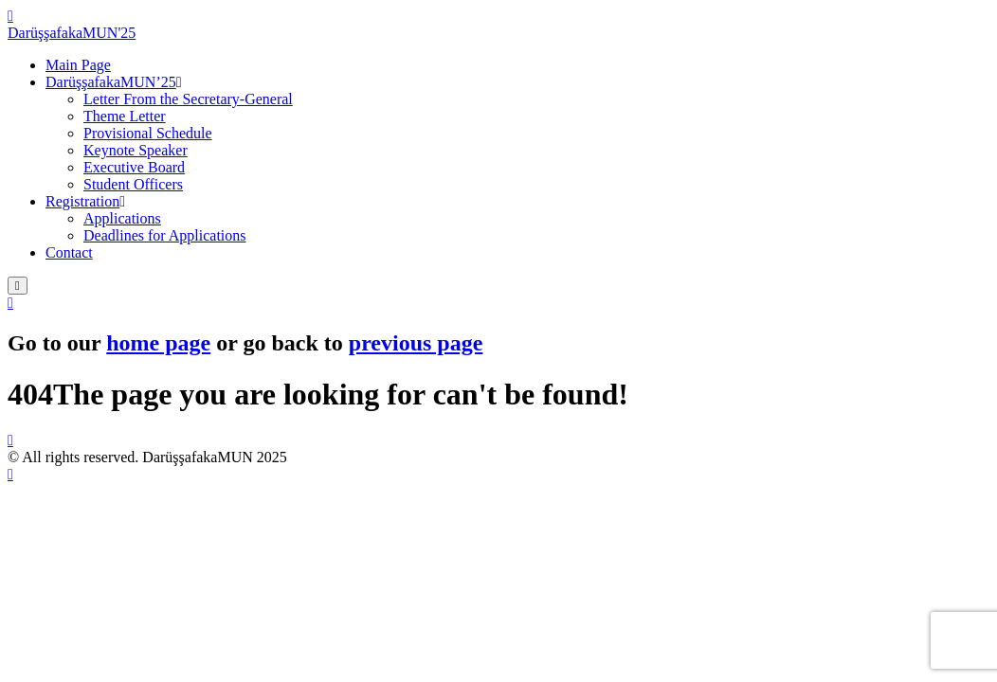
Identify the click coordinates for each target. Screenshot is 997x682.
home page (158, 343)
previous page (416, 343)
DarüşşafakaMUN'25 (72, 33)
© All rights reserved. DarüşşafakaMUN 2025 (147, 457)
